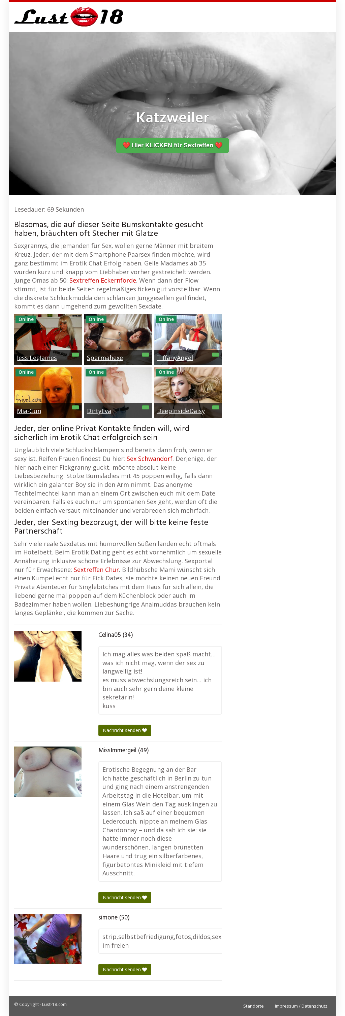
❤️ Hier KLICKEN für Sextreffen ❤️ (172, 145)
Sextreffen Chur (96, 570)
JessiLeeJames (37, 358)
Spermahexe (105, 358)
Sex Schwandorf (149, 459)
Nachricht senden (125, 730)
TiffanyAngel (175, 358)
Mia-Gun (29, 411)
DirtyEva (99, 411)
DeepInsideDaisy (181, 411)
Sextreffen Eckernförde (102, 280)
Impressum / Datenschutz (301, 1006)
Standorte (253, 1006)
